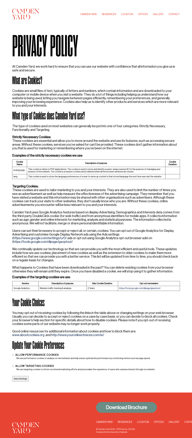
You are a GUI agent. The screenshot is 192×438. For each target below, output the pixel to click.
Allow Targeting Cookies (34, 366)
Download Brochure (126, 407)
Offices (143, 14)
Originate (123, 432)
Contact (174, 14)
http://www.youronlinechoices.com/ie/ (77, 335)
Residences (109, 14)
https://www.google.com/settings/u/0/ (40, 238)
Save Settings (20, 378)
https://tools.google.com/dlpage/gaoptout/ (43, 241)
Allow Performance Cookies (37, 355)
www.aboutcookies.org (28, 335)
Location (127, 14)
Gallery (158, 14)
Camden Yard (88, 14)
